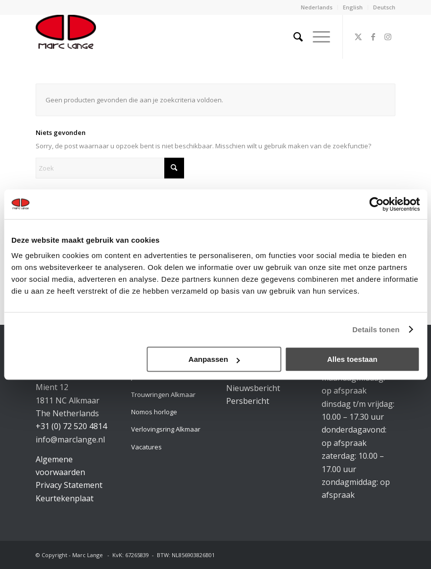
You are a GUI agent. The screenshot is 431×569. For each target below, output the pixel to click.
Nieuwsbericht (253, 388)
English (353, 7)
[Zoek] (293, 36)
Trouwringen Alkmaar (163, 394)
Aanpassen (214, 359)
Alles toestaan (352, 359)
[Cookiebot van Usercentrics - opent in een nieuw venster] (376, 204)
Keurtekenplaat (65, 498)
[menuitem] (317, 7)
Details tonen (375, 329)
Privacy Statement (69, 485)
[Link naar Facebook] (373, 36)
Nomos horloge (154, 411)
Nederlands (317, 7)
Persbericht (247, 400)
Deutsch (384, 7)
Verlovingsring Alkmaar (165, 429)
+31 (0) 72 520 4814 (71, 426)
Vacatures (146, 446)
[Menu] (316, 36)
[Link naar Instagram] (388, 36)
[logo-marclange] (66, 36)
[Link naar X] (358, 36)
